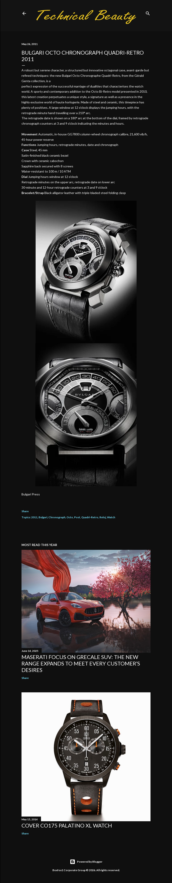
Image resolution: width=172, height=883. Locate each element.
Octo (70, 517)
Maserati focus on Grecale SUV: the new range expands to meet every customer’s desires (81, 663)
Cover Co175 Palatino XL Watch (67, 825)
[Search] (147, 12)
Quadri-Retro (89, 517)
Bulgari (43, 517)
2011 (34, 517)
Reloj (102, 517)
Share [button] (25, 511)
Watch (111, 517)
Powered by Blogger (86, 861)
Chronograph (56, 517)
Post (77, 517)
